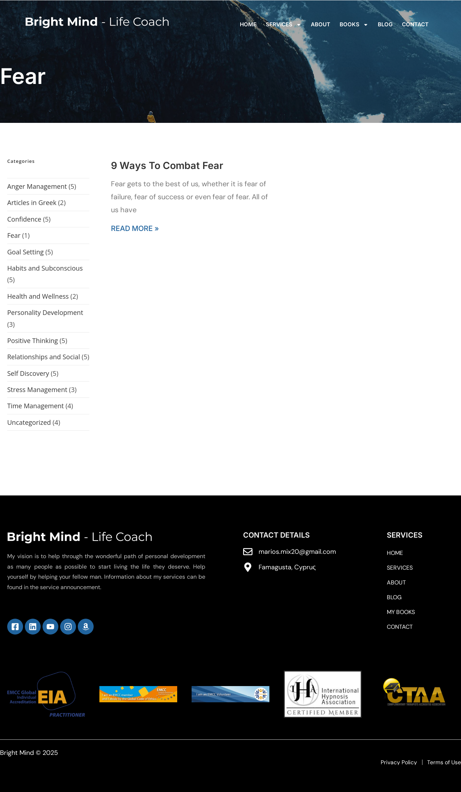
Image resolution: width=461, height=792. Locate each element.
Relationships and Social (43, 356)
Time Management (35, 405)
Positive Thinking (32, 340)
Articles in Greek (32, 202)
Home (248, 24)
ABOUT (320, 24)
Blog (385, 24)
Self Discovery (28, 373)
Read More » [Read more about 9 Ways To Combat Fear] (135, 228)
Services (283, 24)
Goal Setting (25, 252)
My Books (401, 612)
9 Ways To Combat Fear (167, 166)
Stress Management (37, 389)
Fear (14, 235)
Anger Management (37, 186)
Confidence (24, 219)
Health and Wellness (38, 296)
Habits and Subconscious (45, 268)
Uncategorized (29, 422)
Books (354, 24)
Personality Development (45, 312)
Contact (415, 24)
